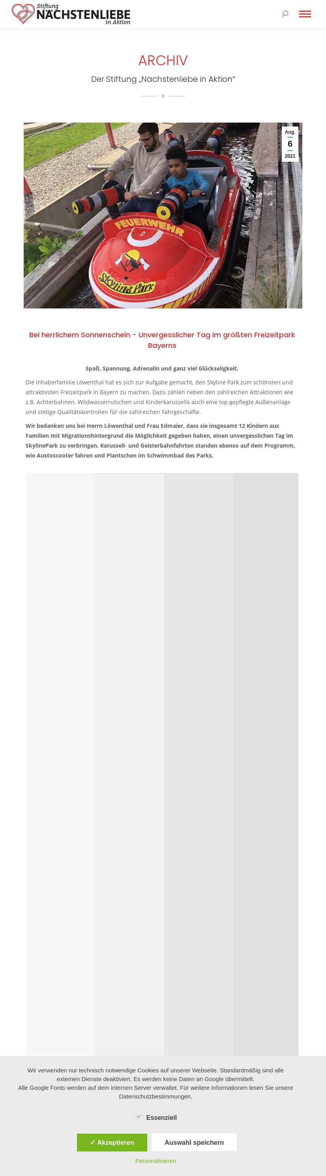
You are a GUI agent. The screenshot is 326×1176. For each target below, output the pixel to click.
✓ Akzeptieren (112, 1142)
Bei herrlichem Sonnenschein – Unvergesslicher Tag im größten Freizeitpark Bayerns (141, 323)
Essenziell (156, 1116)
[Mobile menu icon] (305, 14)
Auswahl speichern (194, 1142)
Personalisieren (155, 1160)
